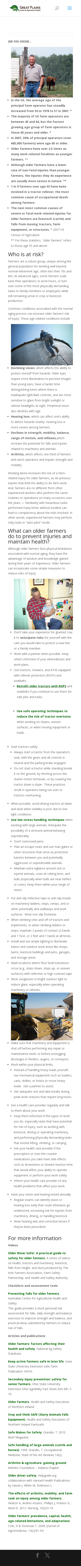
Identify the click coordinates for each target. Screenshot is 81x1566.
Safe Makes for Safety (25, 1432)
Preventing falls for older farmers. (34, 1293)
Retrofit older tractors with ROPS (41, 686)
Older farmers (18, 1402)
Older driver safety (22, 1475)
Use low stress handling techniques (37, 820)
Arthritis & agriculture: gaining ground (37, 1463)
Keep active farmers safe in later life (36, 1361)
